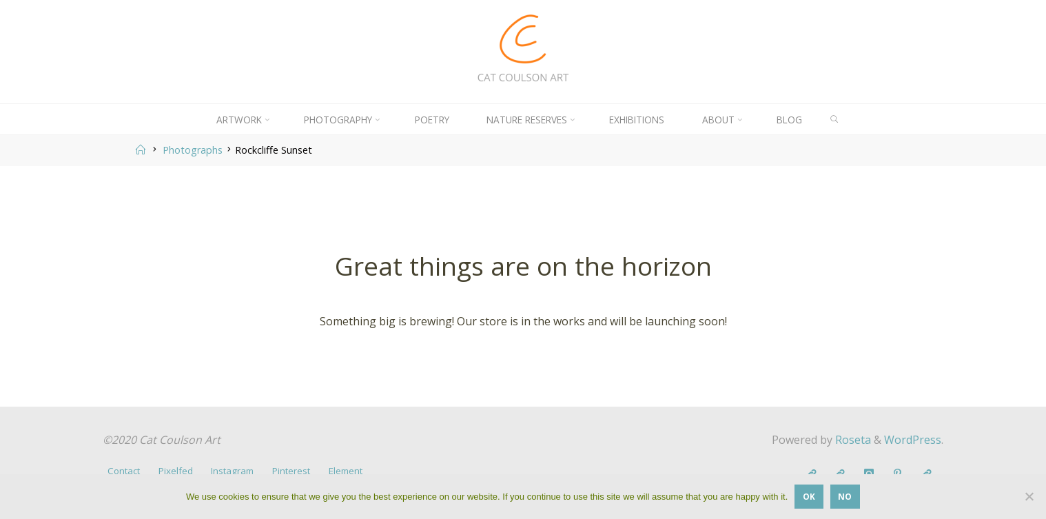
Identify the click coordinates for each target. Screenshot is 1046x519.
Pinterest (291, 471)
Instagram (232, 471)
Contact (123, 471)
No (845, 496)
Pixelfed (175, 471)
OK (809, 496)
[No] (1029, 496)
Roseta (851, 439)
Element (345, 471)
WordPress (912, 439)
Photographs (193, 149)
